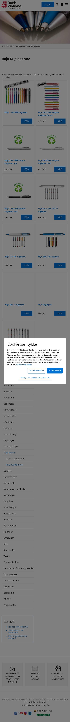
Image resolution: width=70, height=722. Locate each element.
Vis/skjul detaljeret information (35, 377)
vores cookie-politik (24, 365)
